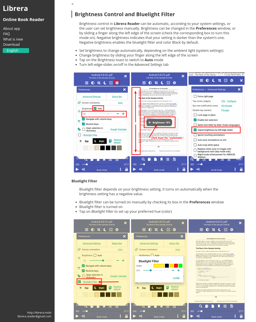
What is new (13, 39)
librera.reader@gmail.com (34, 316)
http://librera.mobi (39, 312)
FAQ (6, 33)
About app (11, 28)
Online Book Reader (23, 19)
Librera (15, 8)
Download (11, 44)
